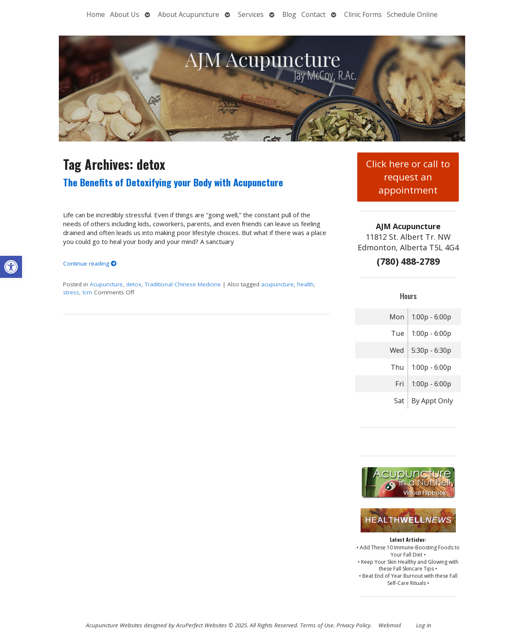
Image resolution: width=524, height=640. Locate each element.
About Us (124, 14)
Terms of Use (317, 625)
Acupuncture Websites (114, 625)
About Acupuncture (188, 14)
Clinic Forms (363, 14)
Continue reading (90, 263)
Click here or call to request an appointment (408, 177)
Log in (423, 625)
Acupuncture (106, 284)
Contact (313, 14)
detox (133, 284)
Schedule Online (412, 14)
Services (251, 14)
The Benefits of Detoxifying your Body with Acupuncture (173, 182)
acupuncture (277, 284)
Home (95, 14)
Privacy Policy (353, 625)
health (305, 284)
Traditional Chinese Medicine (183, 284)
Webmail (389, 625)
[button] (11, 267)
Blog (289, 14)
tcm (87, 292)
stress (71, 292)
